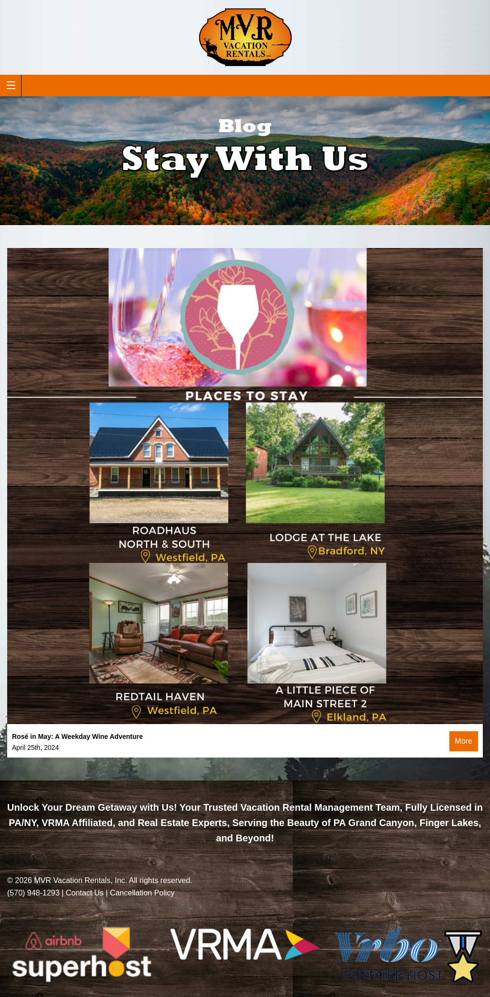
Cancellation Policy (142, 893)
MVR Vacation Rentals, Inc (79, 880)
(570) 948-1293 (33, 893)
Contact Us (84, 893)
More (463, 741)
